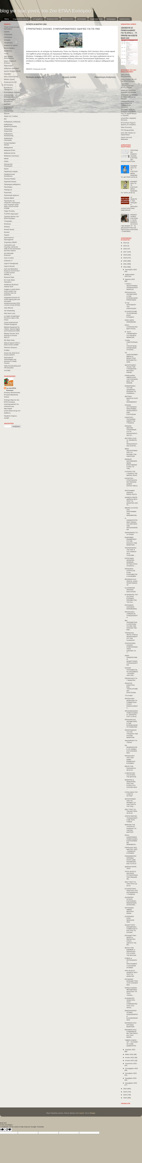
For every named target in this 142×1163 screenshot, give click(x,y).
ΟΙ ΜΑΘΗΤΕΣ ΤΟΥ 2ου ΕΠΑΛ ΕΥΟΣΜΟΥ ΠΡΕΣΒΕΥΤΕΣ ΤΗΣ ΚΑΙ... (131, 598)
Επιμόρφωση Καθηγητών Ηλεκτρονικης (8, 109)
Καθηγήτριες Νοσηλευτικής (9, 134)
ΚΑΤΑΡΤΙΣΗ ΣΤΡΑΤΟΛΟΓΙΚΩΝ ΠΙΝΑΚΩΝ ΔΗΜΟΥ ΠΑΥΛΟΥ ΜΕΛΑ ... (131, 482)
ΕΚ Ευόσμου (8, 85)
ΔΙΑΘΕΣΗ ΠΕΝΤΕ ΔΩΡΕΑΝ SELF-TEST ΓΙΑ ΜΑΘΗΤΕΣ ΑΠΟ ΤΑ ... (131, 501)
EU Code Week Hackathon (9, 281)
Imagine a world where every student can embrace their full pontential (12, 292)
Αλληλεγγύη (8, 34)
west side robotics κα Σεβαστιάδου (128, 134)
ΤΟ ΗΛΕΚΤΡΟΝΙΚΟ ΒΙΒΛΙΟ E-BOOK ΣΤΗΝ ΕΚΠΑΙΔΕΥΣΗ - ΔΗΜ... (131, 357)
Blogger (92, 1113)
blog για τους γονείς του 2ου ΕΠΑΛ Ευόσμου (45, 10)
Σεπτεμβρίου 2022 (131, 1068)
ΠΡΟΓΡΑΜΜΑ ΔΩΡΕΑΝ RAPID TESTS (131, 492)
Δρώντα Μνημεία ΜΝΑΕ (12, 71)
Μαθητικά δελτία (9, 153)
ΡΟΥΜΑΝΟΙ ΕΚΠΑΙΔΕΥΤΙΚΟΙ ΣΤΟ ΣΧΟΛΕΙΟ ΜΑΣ (131, 982)
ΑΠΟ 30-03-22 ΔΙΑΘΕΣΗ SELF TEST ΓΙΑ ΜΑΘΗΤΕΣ (131, 973)
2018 (125, 255)
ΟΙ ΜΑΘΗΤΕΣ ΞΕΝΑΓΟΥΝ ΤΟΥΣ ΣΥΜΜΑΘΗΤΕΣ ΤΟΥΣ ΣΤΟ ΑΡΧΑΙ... (131, 1002)
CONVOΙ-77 (8, 261)
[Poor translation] (8, 1129)
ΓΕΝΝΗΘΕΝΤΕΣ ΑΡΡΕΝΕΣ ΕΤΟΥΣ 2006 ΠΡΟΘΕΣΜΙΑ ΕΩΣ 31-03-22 (130, 859)
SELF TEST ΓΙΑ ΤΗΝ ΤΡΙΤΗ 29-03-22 (131, 884)
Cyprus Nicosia (9, 266)
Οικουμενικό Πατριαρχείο (8, 165)
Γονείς (6, 53)
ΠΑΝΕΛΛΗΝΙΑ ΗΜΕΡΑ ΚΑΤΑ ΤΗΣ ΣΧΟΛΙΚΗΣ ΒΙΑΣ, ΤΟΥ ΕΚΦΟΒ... (131, 379)
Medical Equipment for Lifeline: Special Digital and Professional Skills (12, 329)
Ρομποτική (7, 192)
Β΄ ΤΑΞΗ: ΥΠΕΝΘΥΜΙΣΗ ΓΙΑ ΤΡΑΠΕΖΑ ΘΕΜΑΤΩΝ (131, 334)
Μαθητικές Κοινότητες (11, 156)
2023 (125, 1089)
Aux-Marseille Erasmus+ (9, 254)
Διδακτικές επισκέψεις (11, 68)
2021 (125, 264)
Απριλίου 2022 (130, 1049)
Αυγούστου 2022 (131, 1063)
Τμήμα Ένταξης (9, 211)
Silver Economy (126, 127)
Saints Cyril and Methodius (126, 138)
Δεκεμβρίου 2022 (131, 1083)
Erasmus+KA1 (67, 19)
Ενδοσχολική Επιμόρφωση (8, 96)
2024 (125, 1092)
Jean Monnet (8, 308)
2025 (125, 1095)
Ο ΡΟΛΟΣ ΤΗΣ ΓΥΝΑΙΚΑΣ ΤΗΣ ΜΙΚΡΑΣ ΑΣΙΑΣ (131, 473)
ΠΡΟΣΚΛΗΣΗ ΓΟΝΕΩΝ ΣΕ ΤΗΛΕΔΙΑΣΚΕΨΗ (131, 614)
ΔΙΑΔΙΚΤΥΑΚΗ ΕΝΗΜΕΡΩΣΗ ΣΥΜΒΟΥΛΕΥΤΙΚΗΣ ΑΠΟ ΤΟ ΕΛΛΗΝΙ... (131, 928)
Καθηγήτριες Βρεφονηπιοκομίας (10, 125)
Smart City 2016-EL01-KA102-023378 (12, 354)
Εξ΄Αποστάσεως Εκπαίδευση (9, 100)
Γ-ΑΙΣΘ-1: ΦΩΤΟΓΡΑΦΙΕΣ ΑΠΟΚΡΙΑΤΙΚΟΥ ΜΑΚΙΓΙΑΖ (131, 286)
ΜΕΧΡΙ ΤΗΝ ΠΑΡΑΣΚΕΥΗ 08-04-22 (130, 768)
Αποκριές (7, 40)
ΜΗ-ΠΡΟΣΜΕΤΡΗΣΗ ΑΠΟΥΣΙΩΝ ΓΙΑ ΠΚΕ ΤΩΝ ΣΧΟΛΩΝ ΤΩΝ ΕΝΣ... (131, 625)
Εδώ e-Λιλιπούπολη (11, 76)
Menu (7, 19)
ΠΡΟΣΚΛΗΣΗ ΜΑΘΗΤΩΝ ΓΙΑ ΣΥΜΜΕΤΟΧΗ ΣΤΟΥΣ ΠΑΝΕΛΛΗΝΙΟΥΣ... (131, 703)
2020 (125, 261)
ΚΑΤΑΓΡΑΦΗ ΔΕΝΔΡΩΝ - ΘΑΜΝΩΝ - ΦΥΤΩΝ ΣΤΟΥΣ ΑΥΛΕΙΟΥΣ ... (131, 562)
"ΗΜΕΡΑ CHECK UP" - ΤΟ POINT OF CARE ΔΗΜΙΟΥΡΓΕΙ (131, 1043)
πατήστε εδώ (98, 51)
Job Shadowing (9, 310)
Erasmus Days (9, 277)
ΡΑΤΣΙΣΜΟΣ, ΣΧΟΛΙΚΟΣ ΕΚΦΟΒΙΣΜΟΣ (131, 607)
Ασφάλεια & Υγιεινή (10, 45)
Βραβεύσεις (8, 51)
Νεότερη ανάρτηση (35, 77)
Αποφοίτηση (8, 43)
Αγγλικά (6, 32)
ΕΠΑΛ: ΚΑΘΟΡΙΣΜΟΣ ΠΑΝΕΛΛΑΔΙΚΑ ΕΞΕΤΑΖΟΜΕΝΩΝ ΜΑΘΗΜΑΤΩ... (131, 839)
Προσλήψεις (8, 187)
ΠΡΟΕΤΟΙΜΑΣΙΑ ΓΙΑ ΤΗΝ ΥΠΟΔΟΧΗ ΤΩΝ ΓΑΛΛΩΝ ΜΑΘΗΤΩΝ (131, 733)
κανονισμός (81, 19)
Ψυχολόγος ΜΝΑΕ (10, 242)
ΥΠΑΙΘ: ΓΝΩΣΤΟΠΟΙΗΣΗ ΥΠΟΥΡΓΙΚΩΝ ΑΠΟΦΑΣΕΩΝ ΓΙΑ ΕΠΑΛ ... (131, 345)
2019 (125, 258)
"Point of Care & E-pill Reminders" (11, 28)
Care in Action (9, 258)
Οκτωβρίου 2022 (131, 1073)
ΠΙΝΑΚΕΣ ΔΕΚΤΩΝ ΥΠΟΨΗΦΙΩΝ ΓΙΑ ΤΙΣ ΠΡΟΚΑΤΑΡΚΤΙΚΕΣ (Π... (131, 430)
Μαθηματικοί (8, 147)
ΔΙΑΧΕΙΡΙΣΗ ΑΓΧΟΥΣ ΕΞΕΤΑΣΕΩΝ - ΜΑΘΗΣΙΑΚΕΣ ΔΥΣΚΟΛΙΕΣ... (131, 901)
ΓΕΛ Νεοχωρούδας (127, 130)
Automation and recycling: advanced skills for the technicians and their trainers (12, 248)
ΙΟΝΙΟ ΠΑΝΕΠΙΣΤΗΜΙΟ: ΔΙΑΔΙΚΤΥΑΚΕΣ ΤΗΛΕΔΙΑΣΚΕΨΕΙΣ (131, 660)
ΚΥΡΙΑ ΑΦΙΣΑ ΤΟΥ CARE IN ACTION (131, 794)
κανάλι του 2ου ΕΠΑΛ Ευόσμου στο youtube (128, 91)
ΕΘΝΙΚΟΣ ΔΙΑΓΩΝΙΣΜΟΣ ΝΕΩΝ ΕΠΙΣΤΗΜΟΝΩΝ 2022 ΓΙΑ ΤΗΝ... (131, 463)
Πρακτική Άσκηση (10, 181)
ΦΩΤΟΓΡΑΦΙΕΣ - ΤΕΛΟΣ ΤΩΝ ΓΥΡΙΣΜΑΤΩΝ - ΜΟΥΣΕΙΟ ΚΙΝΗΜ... (131, 368)
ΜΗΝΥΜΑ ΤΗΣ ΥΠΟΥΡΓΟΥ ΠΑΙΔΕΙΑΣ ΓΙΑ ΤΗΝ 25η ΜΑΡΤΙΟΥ (130, 828)
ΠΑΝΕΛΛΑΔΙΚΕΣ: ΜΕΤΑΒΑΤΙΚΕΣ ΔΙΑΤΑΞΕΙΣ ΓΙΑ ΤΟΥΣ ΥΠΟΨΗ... (131, 991)
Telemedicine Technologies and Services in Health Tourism (10, 360)
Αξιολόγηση (8, 37)
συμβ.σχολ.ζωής (96, 19)
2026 (125, 1098)
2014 (125, 243)
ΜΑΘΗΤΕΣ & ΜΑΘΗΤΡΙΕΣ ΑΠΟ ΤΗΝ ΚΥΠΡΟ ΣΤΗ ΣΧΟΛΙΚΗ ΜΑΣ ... (131, 784)
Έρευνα (6, 113)
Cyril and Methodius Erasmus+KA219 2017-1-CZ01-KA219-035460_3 (12, 271)
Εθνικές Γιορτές (9, 79)
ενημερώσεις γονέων (21, 19)
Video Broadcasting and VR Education (12, 367)
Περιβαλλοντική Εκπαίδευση (9, 175)
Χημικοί (6, 235)
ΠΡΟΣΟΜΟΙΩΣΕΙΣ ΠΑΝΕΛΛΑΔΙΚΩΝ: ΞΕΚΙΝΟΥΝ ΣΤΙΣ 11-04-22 (131, 714)
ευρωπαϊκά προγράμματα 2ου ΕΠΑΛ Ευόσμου (127, 85)
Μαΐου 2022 (129, 1054)
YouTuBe (7, 370)
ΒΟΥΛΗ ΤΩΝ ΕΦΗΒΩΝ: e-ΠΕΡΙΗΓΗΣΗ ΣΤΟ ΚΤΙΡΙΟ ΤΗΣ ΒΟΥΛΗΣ (130, 951)
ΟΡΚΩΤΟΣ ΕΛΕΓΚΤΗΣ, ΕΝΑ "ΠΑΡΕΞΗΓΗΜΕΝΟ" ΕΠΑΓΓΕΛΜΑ (131, 687)
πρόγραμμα (110, 19)
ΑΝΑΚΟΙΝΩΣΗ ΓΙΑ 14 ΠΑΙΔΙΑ (131, 533)
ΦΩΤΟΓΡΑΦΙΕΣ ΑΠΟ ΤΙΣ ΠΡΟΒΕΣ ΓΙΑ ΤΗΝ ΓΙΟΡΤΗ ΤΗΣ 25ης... (130, 802)
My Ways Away (9, 340)
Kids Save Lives (9, 313)
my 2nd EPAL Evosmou (11, 389)
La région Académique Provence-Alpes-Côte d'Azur (12, 318)
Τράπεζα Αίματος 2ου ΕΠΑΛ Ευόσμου (11, 217)
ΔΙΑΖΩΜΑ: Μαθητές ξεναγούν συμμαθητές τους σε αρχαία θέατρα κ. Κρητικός (128, 112)
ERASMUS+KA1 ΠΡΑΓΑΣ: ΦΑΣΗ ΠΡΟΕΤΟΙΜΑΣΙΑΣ (131, 582)
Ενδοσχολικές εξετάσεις (12, 92)
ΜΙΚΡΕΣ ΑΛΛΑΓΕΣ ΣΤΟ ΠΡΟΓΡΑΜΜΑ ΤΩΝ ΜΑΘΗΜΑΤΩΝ (131, 511)
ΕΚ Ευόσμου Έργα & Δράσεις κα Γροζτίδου (128, 123)
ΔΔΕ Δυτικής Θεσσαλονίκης (9, 57)
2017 (125, 252)
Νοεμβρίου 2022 (130, 1078)
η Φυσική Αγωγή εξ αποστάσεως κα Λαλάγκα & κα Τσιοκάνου (127, 104)
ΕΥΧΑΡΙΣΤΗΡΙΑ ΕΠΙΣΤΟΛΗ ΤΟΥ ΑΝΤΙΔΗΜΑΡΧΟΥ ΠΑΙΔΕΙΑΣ (131, 891)
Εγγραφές (7, 74)
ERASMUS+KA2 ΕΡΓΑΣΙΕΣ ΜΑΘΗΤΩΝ (130, 1024)
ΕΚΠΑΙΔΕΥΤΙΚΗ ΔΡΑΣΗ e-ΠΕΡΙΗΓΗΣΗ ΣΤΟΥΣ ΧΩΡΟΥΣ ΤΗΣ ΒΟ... (130, 940)
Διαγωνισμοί (8, 65)
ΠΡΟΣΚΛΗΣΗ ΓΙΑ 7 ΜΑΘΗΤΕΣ (131, 679)
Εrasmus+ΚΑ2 (52, 19)
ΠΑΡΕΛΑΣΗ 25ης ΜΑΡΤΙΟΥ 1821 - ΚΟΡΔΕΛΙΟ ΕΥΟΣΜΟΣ (131, 850)
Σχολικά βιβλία (9, 198)
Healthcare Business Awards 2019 (11, 285)
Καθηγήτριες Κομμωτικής (8, 130)
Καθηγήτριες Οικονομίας (8, 139)
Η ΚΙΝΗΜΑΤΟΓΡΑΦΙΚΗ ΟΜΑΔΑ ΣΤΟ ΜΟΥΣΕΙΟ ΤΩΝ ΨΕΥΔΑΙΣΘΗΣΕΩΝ (131, 523)
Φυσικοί (6, 232)
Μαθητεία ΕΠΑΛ (9, 150)
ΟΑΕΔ (6, 161)
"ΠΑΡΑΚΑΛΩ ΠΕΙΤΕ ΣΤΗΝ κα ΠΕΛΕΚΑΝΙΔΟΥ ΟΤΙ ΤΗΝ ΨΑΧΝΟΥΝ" (131, 636)
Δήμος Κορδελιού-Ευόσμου (10, 62)
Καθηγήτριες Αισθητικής (12, 122)
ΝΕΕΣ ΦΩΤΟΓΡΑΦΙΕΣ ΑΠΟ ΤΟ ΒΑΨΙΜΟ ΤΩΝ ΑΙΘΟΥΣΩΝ (131, 452)
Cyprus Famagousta (11, 263)
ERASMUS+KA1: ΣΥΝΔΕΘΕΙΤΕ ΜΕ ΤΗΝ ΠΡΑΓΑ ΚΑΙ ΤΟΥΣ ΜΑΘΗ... (131, 1033)
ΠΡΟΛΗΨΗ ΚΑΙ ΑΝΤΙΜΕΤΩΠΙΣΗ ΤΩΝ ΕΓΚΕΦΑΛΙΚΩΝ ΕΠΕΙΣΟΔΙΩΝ (131, 296)
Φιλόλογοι (7, 224)
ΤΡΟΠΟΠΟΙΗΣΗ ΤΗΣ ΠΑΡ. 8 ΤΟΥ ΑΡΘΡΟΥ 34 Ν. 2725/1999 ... (130, 551)
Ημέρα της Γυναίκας (11, 116)
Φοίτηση (7, 227)
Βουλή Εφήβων (9, 48)
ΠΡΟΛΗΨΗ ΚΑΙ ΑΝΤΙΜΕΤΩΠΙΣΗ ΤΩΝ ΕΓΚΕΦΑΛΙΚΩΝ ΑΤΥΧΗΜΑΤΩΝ (131, 723)
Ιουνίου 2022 (129, 1057)
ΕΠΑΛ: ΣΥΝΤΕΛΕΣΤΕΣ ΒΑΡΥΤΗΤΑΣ (131, 327)
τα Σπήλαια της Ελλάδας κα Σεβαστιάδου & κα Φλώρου (129, 96)
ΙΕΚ (5, 119)
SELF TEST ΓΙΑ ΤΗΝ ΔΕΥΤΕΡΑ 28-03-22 (131, 811)
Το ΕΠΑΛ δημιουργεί (11, 214)
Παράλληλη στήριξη (11, 171)
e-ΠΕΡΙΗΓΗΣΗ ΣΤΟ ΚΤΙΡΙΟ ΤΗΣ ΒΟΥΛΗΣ (130, 775)
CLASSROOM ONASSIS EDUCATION (130, 589)
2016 (125, 249)
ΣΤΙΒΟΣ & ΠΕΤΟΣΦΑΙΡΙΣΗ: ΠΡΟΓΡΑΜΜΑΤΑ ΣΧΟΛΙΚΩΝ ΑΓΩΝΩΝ (131, 962)
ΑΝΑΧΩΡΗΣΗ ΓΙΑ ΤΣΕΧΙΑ (131, 741)
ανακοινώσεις (124, 19)
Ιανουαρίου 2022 (131, 269)
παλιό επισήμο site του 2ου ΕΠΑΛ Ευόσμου (129, 80)
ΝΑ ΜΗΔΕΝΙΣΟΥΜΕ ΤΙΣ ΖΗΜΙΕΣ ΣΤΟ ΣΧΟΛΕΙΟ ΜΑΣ (131, 749)
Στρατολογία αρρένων (11, 195)
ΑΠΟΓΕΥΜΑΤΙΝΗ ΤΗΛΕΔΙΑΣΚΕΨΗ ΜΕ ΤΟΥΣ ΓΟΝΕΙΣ (131, 819)
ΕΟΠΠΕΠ (7, 104)
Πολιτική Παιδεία (9, 179)
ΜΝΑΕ (6, 158)
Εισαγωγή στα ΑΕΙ (39, 69)
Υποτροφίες (8, 221)
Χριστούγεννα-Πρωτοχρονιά (9, 238)
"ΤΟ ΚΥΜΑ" (129, 695)
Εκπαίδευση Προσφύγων (8, 88)
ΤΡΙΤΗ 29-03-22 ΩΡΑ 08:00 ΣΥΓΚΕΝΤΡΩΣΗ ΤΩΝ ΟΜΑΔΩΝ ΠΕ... (131, 875)
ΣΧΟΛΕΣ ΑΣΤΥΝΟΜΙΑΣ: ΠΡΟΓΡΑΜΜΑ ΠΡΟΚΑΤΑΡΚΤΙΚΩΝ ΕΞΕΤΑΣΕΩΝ (131, 409)
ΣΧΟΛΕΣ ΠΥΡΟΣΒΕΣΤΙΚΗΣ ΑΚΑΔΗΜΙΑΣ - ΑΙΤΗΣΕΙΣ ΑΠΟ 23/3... (131, 671)
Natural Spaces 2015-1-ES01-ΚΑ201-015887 (12, 344)
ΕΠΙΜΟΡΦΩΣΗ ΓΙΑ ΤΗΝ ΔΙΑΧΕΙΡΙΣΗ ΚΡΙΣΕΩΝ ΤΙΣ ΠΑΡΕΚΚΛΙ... (130, 389)
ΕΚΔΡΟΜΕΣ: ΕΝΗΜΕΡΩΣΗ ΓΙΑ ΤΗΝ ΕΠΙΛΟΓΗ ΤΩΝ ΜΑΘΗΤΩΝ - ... (131, 541)
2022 (125, 267)
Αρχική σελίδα (69, 77)
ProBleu (7, 350)
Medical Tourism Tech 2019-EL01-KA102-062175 (11, 335)
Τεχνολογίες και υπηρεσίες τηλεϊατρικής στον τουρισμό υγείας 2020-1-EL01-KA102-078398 (12, 204)
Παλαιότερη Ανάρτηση (105, 77)
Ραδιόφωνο (8, 190)
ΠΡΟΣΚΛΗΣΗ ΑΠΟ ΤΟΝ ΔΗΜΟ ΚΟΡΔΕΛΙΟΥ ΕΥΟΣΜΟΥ (130, 759)
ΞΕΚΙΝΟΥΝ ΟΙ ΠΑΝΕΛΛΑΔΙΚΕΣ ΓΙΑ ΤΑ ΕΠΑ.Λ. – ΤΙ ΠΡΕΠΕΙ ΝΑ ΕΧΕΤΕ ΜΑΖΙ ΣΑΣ (129, 33)
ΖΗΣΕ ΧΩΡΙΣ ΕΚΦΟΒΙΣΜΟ (130, 321)
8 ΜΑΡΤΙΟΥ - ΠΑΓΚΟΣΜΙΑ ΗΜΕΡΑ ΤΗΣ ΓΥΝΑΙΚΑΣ (130, 420)
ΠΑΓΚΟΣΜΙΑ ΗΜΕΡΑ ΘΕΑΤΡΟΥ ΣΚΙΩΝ (129, 910)
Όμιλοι (6, 169)
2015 (125, 246)
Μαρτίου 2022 (130, 279)
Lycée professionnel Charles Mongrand (11, 323)
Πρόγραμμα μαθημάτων (12, 184)
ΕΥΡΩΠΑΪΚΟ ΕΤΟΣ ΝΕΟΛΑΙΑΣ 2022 (129, 919)
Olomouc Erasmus (10, 347)
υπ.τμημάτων (38, 19)
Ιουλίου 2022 (129, 1060)
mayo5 (81, 1113)
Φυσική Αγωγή (9, 229)
